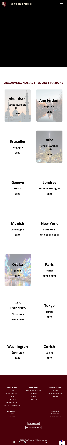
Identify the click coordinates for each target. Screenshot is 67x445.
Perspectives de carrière (33, 390)
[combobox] (62, 443)
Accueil (12, 390)
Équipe (12, 396)
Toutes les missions (55, 416)
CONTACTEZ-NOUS (33, 428)
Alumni (33, 396)
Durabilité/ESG (12, 399)
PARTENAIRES (33, 423)
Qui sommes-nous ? (12, 393)
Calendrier (55, 396)
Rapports (12, 416)
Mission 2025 (55, 413)
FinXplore (33, 393)
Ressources (33, 399)
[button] (61, 4)
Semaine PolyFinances (55, 393)
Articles (12, 413)
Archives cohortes (11, 402)
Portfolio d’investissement (12, 405)
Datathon (55, 390)
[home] (18, 4)
